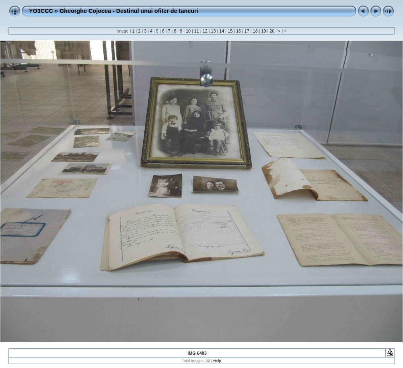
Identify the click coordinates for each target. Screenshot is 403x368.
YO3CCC (41, 11)
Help (217, 360)
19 (263, 31)
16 (238, 31)
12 (205, 31)
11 (196, 31)
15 (230, 31)
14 (221, 31)
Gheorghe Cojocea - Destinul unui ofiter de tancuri (129, 11)
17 (247, 31)
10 (188, 31)
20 (272, 31)
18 (255, 31)
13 (213, 31)
